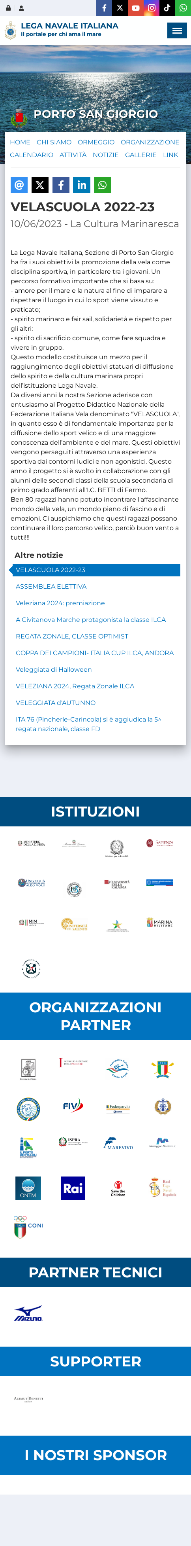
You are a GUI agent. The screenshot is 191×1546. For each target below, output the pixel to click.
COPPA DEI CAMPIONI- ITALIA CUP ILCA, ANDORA (95, 653)
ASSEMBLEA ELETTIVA (51, 586)
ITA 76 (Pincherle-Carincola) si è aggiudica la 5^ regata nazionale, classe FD (88, 724)
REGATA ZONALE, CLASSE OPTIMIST (72, 636)
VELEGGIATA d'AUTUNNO (56, 703)
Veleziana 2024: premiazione (60, 603)
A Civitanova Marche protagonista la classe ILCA (91, 619)
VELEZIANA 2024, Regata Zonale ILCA (75, 686)
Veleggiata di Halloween (54, 669)
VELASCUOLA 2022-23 (50, 570)
